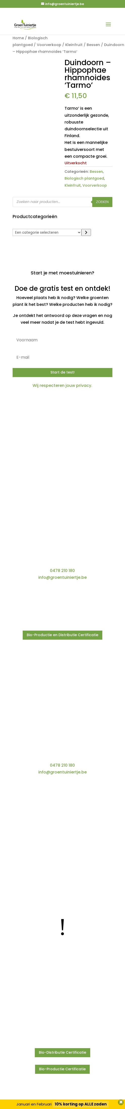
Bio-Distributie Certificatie (62, 1052)
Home (18, 37)
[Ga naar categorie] (86, 232)
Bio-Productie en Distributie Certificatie (62, 634)
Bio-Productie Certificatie (62, 1069)
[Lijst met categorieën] (47, 232)
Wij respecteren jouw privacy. (62, 385)
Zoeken (102, 201)
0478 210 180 (62, 570)
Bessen (93, 44)
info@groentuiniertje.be (62, 577)
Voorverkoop (49, 44)
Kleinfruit (74, 44)
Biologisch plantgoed (84, 178)
